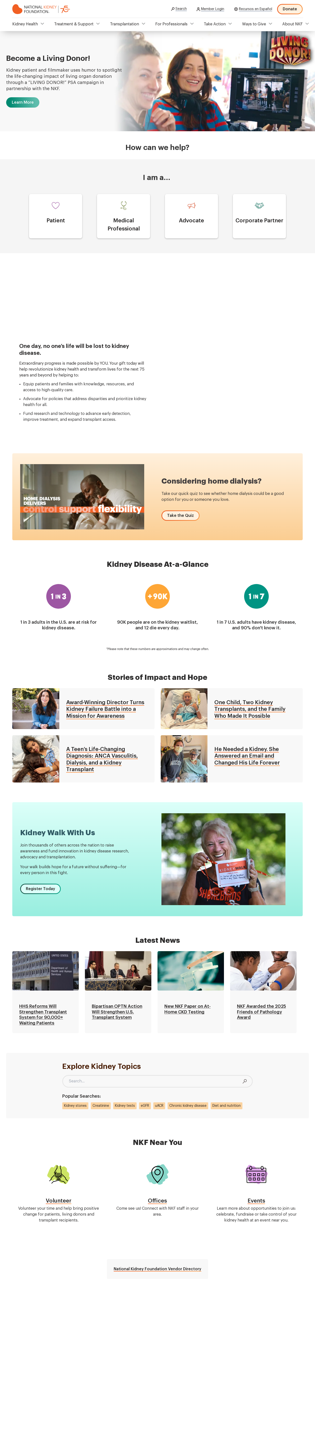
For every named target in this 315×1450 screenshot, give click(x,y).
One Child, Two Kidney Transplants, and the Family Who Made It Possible (249, 709)
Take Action (215, 24)
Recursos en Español (255, 9)
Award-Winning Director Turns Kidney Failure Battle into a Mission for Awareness (105, 709)
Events (256, 1201)
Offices (157, 1201)
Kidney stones (75, 1106)
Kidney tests (125, 1106)
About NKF (292, 24)
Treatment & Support (74, 24)
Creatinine (101, 1106)
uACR (159, 1106)
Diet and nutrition (226, 1106)
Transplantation (124, 24)
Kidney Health (25, 24)
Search (181, 9)
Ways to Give (254, 24)
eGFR (145, 1106)
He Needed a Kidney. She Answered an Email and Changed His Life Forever (247, 756)
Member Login (212, 9)
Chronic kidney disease (187, 1106)
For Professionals (171, 24)
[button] (22, 102)
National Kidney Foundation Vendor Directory (157, 1269)
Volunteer (58, 1201)
